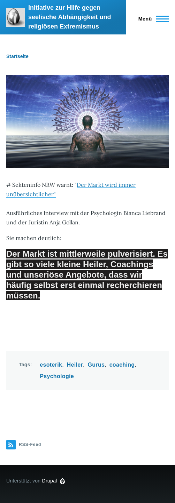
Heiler (75, 365)
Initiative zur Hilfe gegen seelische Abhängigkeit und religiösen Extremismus (69, 17)
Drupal (49, 481)
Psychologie (57, 376)
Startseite (17, 56)
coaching (122, 365)
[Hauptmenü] (151, 19)
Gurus (96, 365)
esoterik (51, 365)
